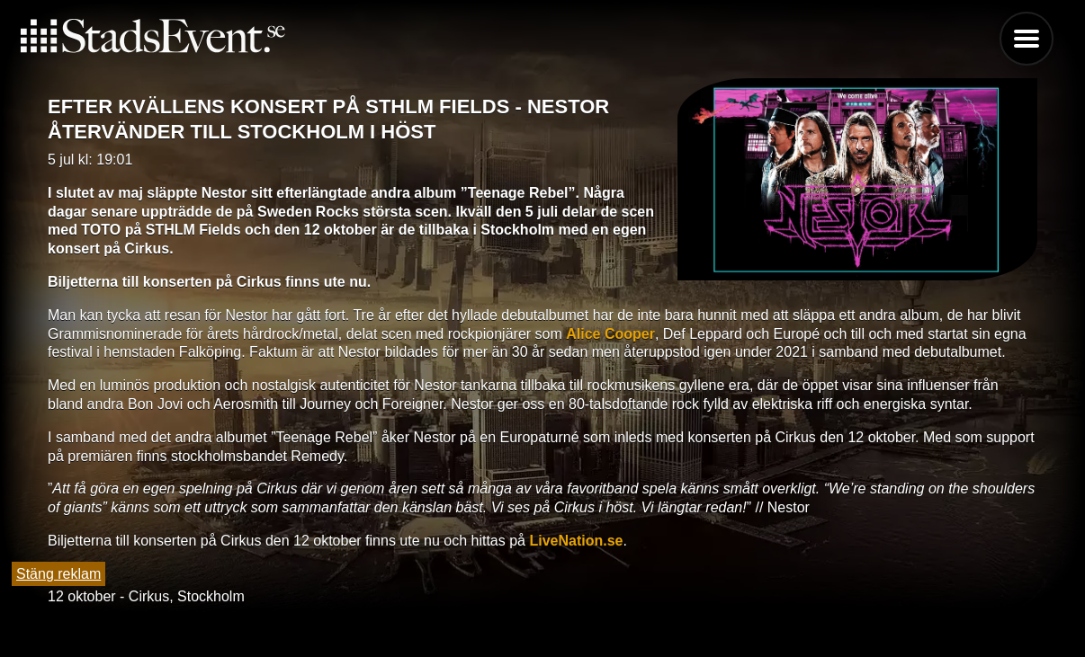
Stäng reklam (58, 574)
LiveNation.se (576, 540)
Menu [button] (1027, 39)
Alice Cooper (610, 334)
